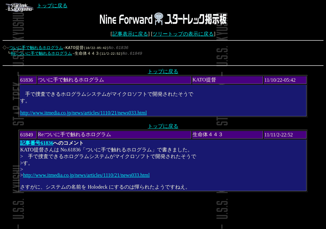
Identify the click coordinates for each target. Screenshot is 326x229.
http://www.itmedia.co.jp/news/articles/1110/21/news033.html (83, 114)
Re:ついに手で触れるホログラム (39, 54)
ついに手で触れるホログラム (37, 48)
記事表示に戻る (130, 34)
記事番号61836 (36, 144)
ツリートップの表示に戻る (183, 34)
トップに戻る (36, 5)
